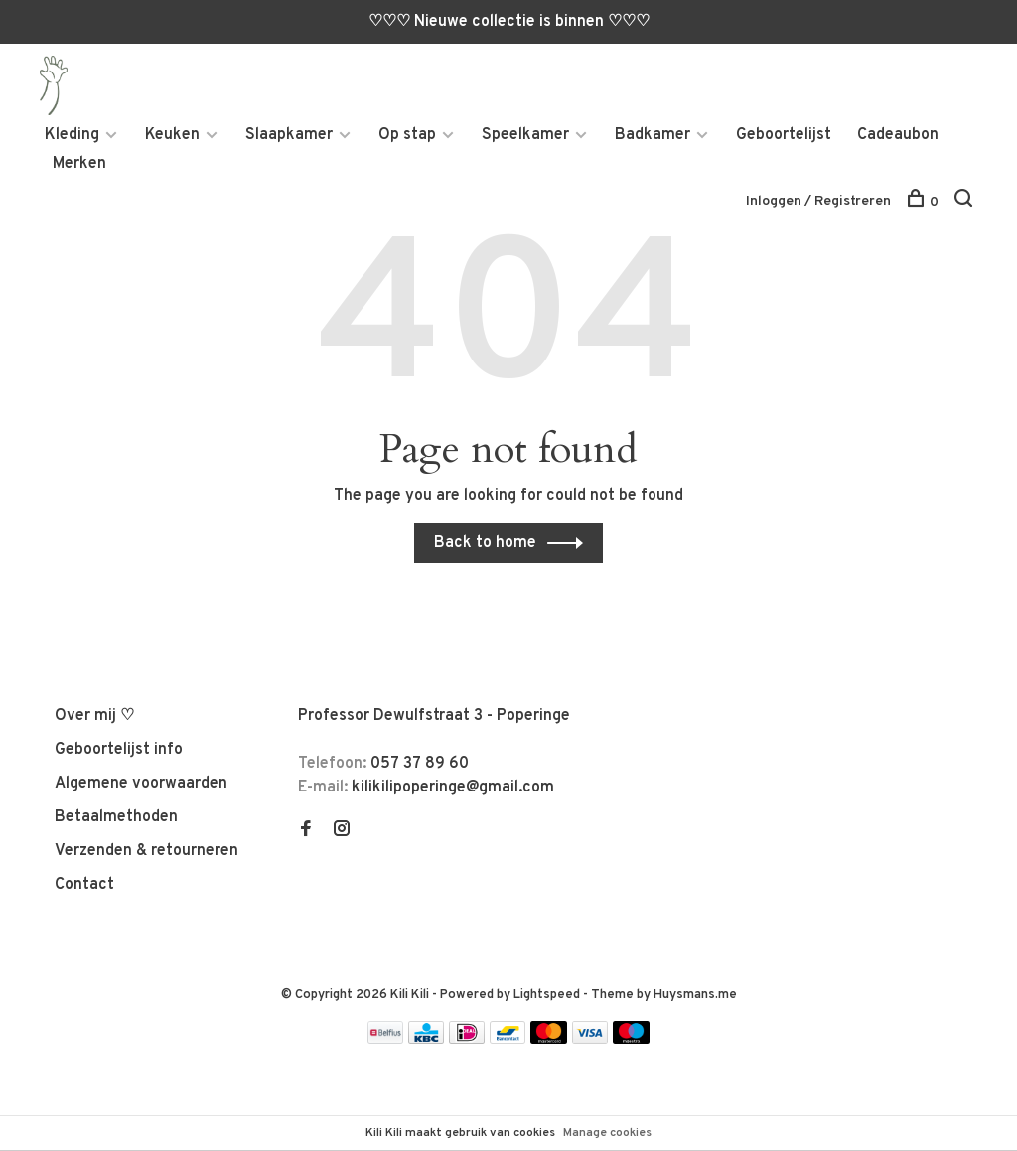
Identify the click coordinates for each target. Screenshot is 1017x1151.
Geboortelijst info (119, 750)
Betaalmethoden (116, 817)
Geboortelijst (783, 135)
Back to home (485, 543)
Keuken (172, 135)
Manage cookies (607, 1133)
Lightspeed (546, 995)
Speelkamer (525, 135)
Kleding (72, 135)
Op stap (407, 135)
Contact (84, 885)
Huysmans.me (695, 995)
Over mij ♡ (94, 716)
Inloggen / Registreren (818, 201)
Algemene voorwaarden (141, 783)
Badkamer (652, 135)
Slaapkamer (289, 135)
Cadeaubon (898, 135)
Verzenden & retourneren (146, 851)
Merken (79, 164)
